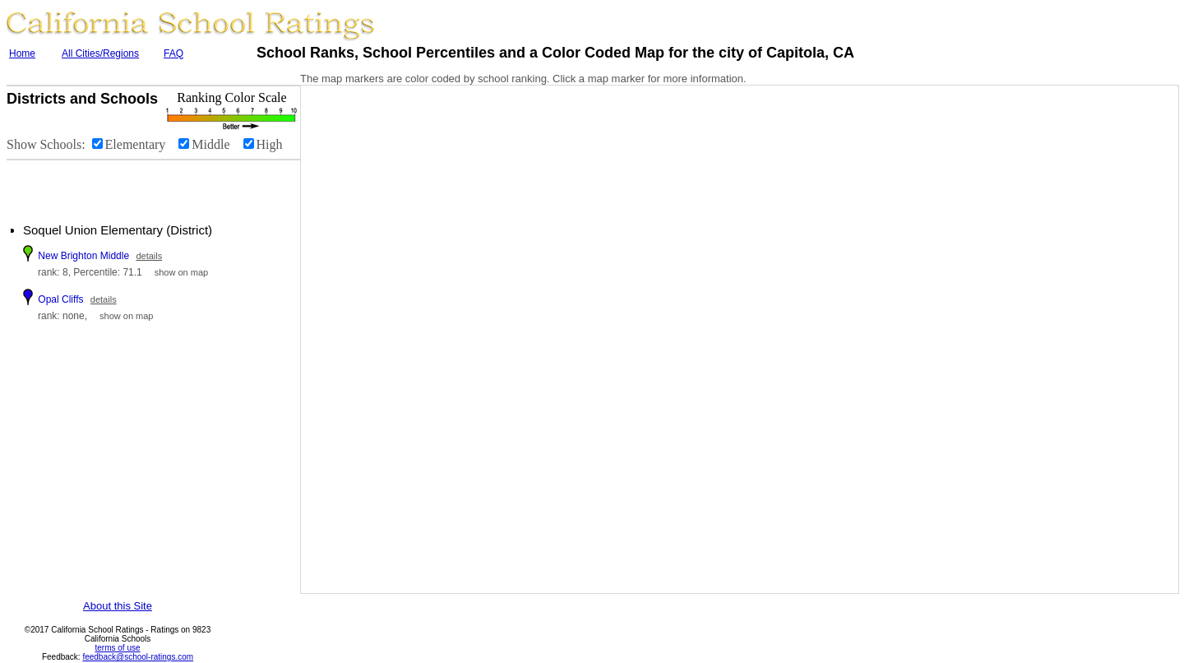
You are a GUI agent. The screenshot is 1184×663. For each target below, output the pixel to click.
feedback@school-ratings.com (137, 656)
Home (22, 53)
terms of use (117, 647)
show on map (181, 272)
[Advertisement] (107, 185)
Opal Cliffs (60, 299)
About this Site (117, 606)
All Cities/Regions (100, 53)
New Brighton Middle (83, 256)
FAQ (173, 53)
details (149, 256)
